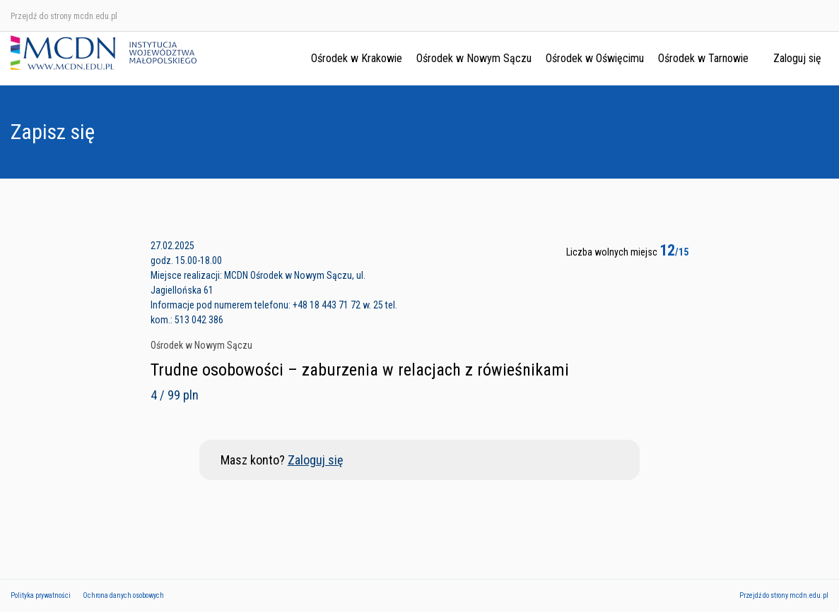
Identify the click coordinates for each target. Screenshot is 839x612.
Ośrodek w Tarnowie (703, 58)
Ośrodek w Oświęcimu (595, 58)
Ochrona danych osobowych (123, 595)
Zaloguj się (797, 58)
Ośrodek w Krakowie (356, 58)
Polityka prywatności (41, 595)
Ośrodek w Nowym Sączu (474, 58)
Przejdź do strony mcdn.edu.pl (64, 16)
